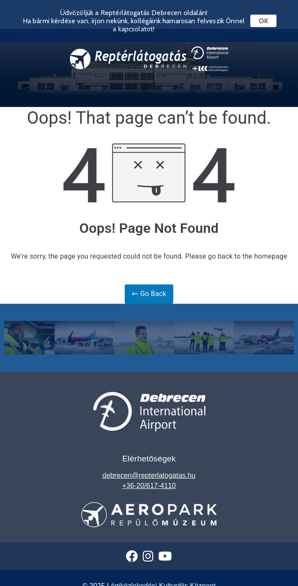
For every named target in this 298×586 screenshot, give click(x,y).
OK (263, 21)
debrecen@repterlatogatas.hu (148, 466)
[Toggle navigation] (145, 81)
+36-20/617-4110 (149, 477)
